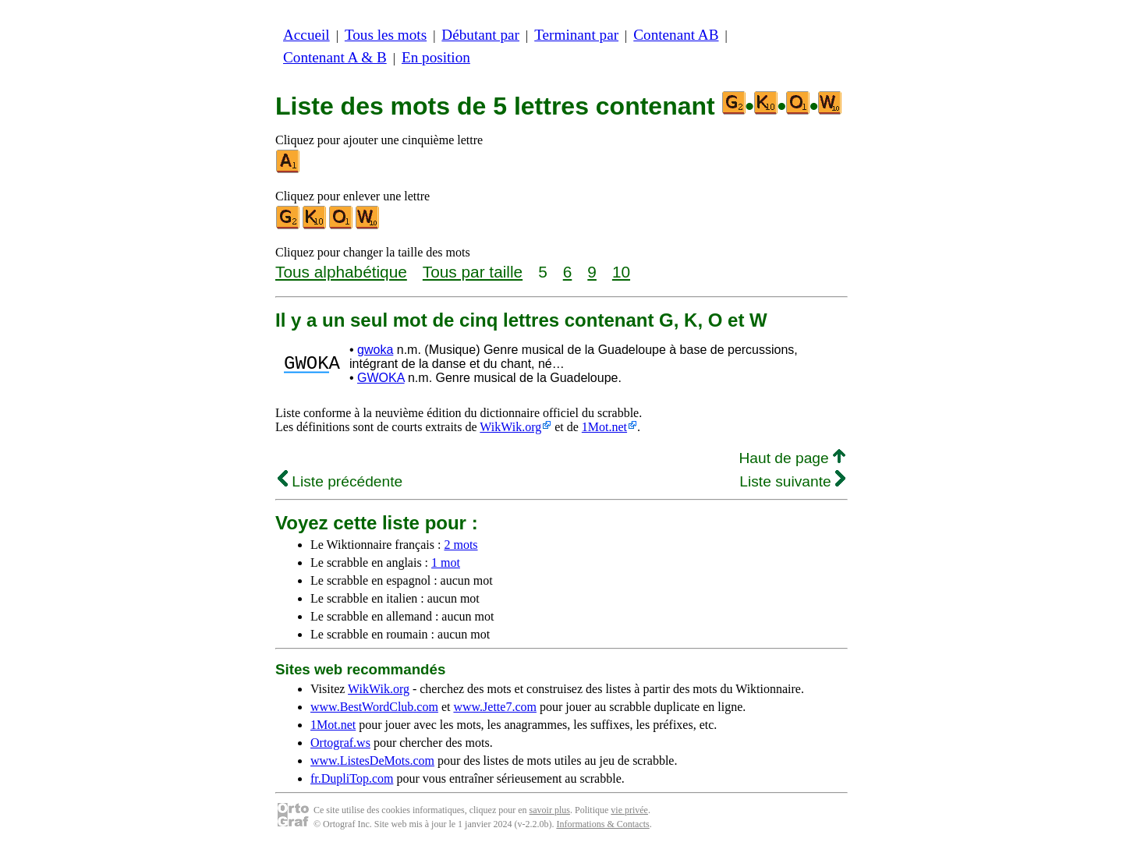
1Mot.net (604, 426)
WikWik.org (510, 426)
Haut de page (792, 458)
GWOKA (380, 377)
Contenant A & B (335, 57)
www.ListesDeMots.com (372, 760)
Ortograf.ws (340, 742)
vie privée (629, 810)
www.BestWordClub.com (374, 706)
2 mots (460, 544)
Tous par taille (473, 272)
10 (621, 272)
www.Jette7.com (495, 706)
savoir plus (550, 810)
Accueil (306, 35)
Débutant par (480, 35)
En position (436, 57)
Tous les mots (386, 35)
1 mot (445, 562)
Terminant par (576, 35)
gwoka (375, 349)
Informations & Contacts (602, 824)
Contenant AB (675, 35)
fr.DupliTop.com (351, 778)
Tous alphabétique (341, 272)
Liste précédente (340, 481)
